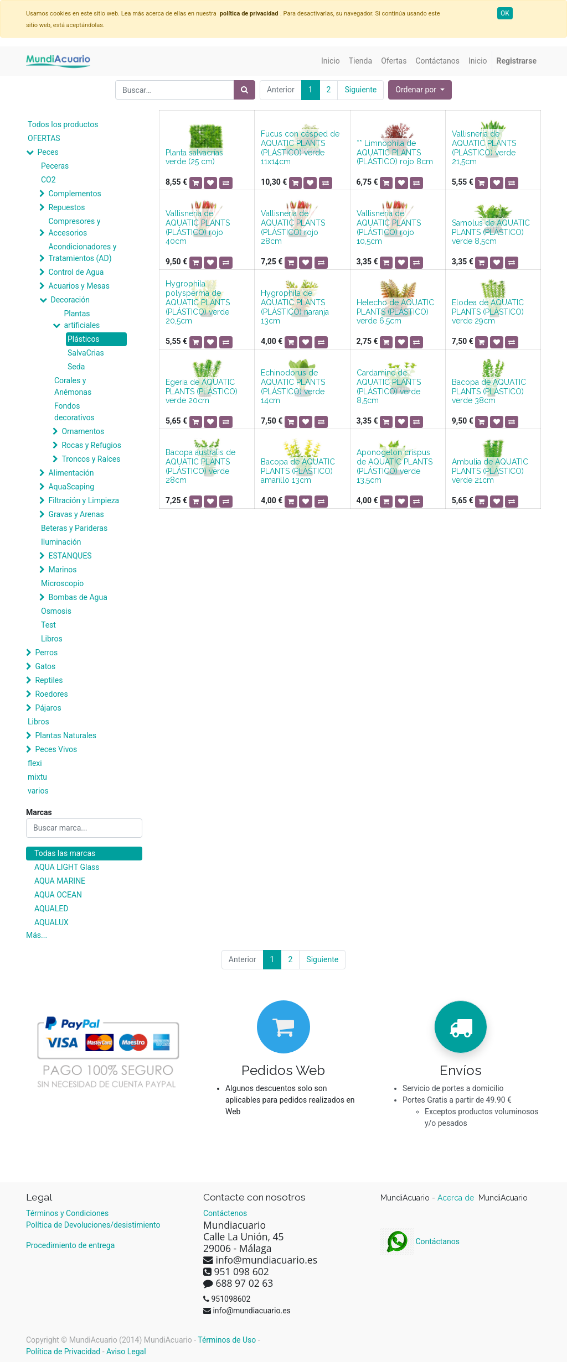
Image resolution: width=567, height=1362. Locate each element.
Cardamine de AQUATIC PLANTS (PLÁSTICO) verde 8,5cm (389, 386)
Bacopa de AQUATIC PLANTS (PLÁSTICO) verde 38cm (489, 391)
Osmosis (56, 611)
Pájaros (48, 707)
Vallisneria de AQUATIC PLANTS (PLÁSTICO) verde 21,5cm (484, 147)
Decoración (69, 299)
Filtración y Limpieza (83, 500)
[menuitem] (330, 61)
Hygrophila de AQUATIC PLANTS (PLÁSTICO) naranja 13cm (295, 307)
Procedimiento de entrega (70, 1245)
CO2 (48, 179)
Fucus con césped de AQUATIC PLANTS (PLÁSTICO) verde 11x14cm (300, 147)
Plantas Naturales (65, 735)
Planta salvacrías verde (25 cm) (194, 157)
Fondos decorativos (74, 411)
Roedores (51, 694)
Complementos (74, 193)
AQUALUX (51, 922)
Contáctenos (225, 1213)
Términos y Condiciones (67, 1213)
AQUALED (51, 908)
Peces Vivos (56, 749)
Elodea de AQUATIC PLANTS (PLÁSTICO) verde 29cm (488, 312)
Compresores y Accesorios (74, 227)
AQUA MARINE (59, 880)
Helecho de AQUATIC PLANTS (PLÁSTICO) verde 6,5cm (395, 312)
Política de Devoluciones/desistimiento (93, 1224)
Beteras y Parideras (74, 528)
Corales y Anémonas (72, 386)
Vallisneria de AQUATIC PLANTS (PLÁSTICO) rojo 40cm (198, 227)
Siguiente (360, 89)
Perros (46, 652)
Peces (47, 152)
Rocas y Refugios (91, 445)
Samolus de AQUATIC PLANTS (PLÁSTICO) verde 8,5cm (491, 232)
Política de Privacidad (63, 1351)
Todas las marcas (64, 853)
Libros (52, 638)
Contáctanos (420, 1241)
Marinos (62, 569)
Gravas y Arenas (76, 514)
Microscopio (62, 583)
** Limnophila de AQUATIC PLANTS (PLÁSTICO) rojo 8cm (395, 152)
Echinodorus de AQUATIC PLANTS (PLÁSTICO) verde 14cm (293, 386)
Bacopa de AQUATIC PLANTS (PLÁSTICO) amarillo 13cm (298, 471)
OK (505, 13)
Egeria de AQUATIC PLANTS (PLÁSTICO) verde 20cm (202, 391)
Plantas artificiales (82, 319)
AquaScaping (71, 486)
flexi (35, 763)
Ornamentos (82, 431)
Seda (76, 366)
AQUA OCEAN (58, 894)
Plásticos (84, 339)
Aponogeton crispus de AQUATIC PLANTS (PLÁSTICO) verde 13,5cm (394, 466)
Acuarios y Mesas (78, 285)
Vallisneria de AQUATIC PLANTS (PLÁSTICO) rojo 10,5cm (389, 227)
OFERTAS (44, 138)
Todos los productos (63, 124)
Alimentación (71, 472)
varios (38, 790)
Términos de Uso (227, 1339)
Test (48, 624)
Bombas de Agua (77, 597)
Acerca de (456, 1197)
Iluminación (61, 542)
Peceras (55, 165)
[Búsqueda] (244, 90)
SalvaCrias (86, 352)
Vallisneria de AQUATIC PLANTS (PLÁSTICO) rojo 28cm (293, 227)
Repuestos (66, 207)
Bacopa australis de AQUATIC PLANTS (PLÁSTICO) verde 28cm (200, 466)
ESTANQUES (69, 555)
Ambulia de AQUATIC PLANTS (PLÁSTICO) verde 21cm (490, 471)
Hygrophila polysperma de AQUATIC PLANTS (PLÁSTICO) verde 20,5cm (198, 302)
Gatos (45, 666)
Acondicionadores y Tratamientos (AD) (82, 252)
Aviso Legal (126, 1351)
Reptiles (49, 680)
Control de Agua (76, 272)
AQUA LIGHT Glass (66, 867)
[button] (420, 90)
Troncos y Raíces (90, 459)
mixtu (37, 777)
